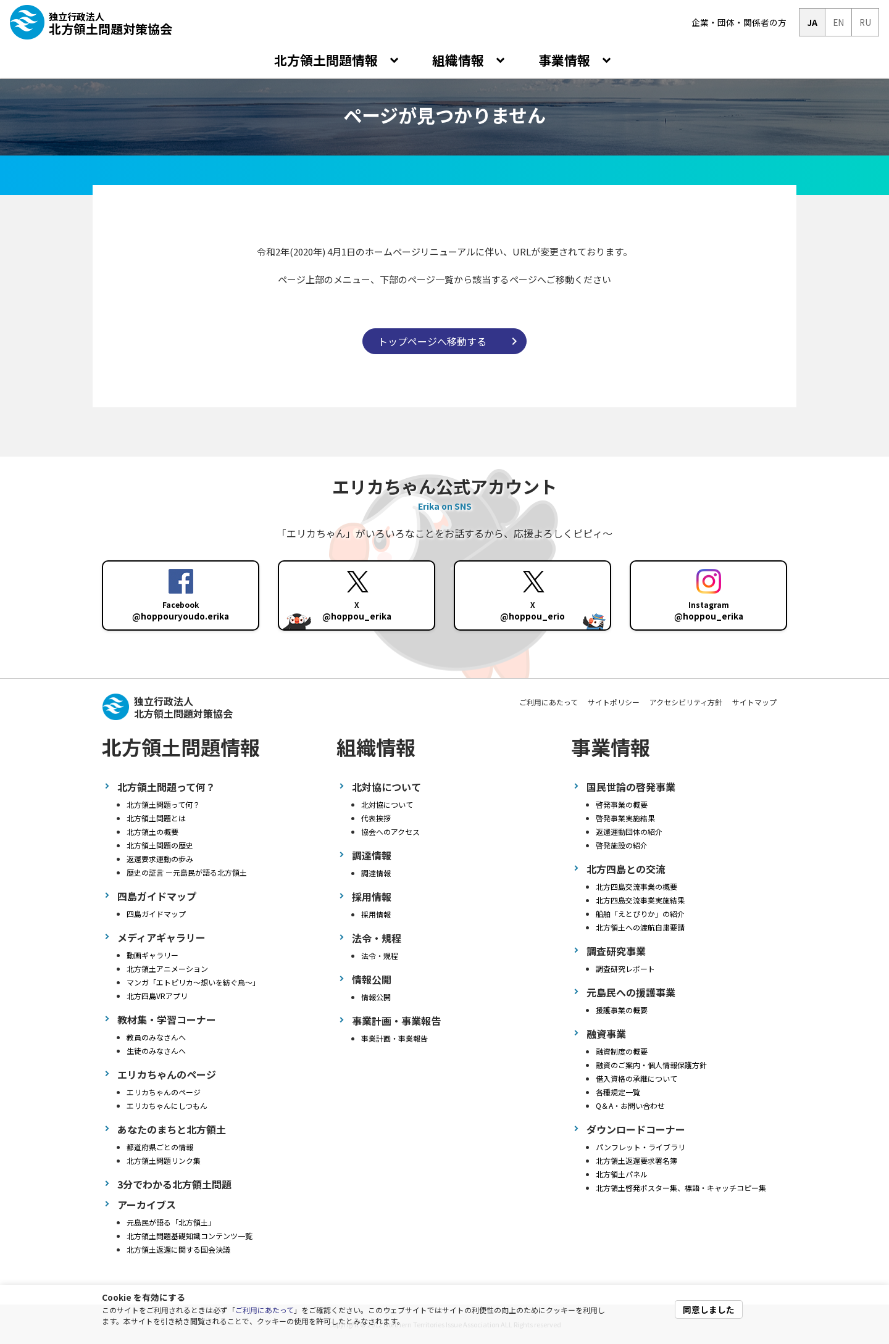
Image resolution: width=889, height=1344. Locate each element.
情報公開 (376, 997)
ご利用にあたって (264, 1310)
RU (865, 22)
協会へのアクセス (390, 831)
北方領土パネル (622, 1174)
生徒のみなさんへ (156, 1050)
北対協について (387, 804)
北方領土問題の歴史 (160, 845)
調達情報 (376, 873)
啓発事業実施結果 (625, 818)
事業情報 (565, 60)
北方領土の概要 (152, 831)
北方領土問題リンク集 (164, 1160)
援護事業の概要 (622, 1010)
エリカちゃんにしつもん (167, 1105)
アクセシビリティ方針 (685, 702)
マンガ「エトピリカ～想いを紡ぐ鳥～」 (193, 982)
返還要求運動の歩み (160, 858)
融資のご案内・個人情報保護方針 (651, 1065)
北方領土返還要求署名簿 (636, 1160)
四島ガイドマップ (156, 913)
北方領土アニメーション (167, 968)
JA (812, 22)
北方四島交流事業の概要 (636, 886)
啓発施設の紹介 (622, 845)
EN (838, 22)
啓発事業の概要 (622, 804)
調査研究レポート (625, 968)
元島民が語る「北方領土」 (171, 1222)
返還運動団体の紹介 (629, 831)
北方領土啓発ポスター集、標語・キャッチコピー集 (681, 1187)
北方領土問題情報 (327, 60)
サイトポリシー (614, 702)
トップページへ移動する (432, 341)
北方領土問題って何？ (163, 804)
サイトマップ (754, 702)
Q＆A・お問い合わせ (630, 1105)
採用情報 (376, 914)
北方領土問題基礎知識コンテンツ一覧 (190, 1235)
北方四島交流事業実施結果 (640, 900)
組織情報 (459, 60)
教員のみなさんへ (156, 1037)
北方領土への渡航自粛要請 (640, 927)
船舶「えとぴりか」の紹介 (640, 913)
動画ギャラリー (152, 955)
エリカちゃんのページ (164, 1092)
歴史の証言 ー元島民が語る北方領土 (187, 872)
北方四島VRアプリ (157, 995)
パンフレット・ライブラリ (640, 1147)
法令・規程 (379, 955)
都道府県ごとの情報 (160, 1147)
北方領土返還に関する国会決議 (178, 1249)
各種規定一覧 (618, 1092)
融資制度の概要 (622, 1051)
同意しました (709, 1309)
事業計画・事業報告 (394, 1038)
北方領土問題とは (156, 818)
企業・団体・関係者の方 (739, 22)
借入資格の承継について (636, 1078)
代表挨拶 (376, 818)
